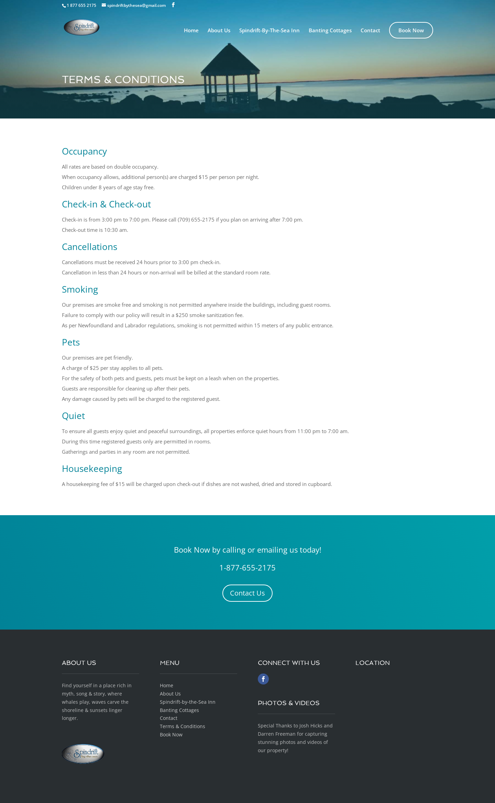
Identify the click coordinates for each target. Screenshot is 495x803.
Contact (370, 31)
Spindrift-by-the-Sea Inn (188, 702)
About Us (219, 31)
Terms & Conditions (182, 726)
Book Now (411, 30)
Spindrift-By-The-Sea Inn (269, 31)
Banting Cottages (330, 31)
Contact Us (247, 593)
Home (191, 31)
